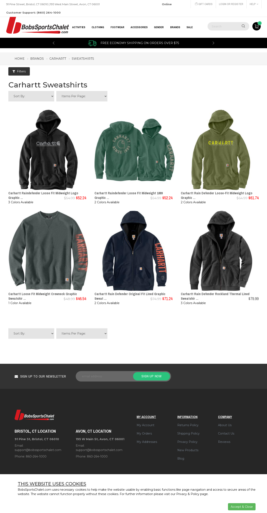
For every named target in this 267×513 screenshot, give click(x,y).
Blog (180, 458)
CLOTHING (98, 27)
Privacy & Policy (187, 494)
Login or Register (231, 4)
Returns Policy (188, 425)
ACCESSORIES (139, 27)
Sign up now (151, 376)
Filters (19, 71)
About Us (225, 425)
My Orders (144, 433)
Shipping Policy (188, 433)
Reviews (224, 442)
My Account (145, 425)
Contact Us (226, 433)
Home (20, 59)
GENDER (159, 27)
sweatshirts (83, 59)
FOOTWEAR (117, 27)
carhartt (57, 59)
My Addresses (147, 442)
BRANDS (175, 27)
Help (254, 4)
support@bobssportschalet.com (38, 450)
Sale (189, 27)
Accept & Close (242, 507)
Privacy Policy (187, 442)
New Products (187, 450)
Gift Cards (204, 4)
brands (37, 59)
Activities (78, 27)
